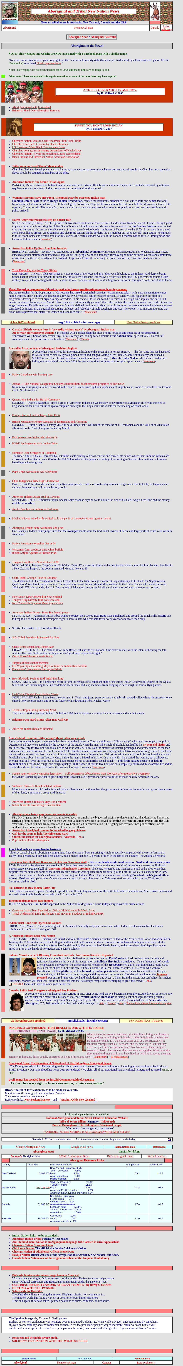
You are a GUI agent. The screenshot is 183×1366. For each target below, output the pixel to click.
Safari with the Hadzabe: (27, 1291)
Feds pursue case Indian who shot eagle (34, 437)
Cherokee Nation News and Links (32, 1245)
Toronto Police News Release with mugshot (149, 1003)
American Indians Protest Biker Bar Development (40, 612)
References (159, 1147)
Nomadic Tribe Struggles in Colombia (34, 452)
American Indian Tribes (27, 1238)
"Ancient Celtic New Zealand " (78, 1099)
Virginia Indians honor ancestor (30, 662)
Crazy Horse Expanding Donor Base (33, 646)
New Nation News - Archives (143, 322)
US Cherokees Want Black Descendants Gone (38, 147)
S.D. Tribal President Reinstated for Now (35, 637)
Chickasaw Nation (23, 1248)
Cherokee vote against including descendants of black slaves (46, 150)
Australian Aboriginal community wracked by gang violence (49, 830)
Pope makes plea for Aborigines (30, 840)
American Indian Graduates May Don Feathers (39, 801)
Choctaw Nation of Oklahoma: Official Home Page (43, 1251)
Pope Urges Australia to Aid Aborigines (34, 471)
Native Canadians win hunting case (32, 374)
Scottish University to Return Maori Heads (36, 628)
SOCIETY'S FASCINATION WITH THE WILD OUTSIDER (49, 1340)
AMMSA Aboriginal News (74, 1156)
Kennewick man (83, 27)
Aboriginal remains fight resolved (31, 107)
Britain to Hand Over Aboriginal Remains (36, 110)
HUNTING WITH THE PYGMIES (33, 1288)
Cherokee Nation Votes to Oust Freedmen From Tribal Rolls (46, 140)
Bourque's (16, 1156)
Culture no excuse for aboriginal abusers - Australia (43, 836)
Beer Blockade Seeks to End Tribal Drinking (37, 678)
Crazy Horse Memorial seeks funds (32, 656)
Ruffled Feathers (156, 1156)
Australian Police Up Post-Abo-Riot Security (39, 248)
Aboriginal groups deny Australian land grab (37, 527)
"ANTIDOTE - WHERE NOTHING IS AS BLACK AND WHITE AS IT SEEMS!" (87, 1131)
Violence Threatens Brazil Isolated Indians (36, 786)
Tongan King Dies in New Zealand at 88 (35, 562)
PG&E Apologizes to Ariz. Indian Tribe (34, 443)
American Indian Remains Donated (32, 728)
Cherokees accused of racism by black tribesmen (40, 144)
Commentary (100, 1056)
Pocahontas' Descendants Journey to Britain (37, 669)
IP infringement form (49, 63)
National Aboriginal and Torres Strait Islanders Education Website (87, 1117)
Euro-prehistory (166, 27)
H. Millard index (119, 1056)
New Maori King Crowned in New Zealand (37, 596)
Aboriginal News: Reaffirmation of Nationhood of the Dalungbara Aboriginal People (60, 1063)
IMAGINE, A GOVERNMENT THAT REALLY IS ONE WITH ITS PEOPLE (56, 1027)
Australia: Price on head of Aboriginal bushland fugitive (43, 348)
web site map (142, 1358)
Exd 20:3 (18, 984)
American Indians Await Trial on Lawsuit (36, 496)
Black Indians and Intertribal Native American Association (45, 156)
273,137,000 (43, 1187)
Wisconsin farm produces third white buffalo (37, 549)
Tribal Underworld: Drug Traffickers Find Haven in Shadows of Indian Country (57, 913)
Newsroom (18, 261)
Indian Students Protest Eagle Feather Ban (36, 805)
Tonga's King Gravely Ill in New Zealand (36, 599)
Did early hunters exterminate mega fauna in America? (45, 1275)
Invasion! (46, 239)
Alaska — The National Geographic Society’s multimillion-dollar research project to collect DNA (68, 383)
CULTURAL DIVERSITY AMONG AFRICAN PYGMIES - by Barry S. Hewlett (61, 1284)
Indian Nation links (125, 1147)
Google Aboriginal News (30, 1146)
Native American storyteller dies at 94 (34, 543)
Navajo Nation (21, 1254)
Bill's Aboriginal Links (120, 1156)
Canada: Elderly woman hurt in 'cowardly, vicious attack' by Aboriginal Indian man (63, 329)
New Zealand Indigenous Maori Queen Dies (37, 603)
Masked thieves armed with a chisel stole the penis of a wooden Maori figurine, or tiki (61, 518)
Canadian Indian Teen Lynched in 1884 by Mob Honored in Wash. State (53, 910)
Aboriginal (9, 27)
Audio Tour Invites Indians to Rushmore (35, 509)
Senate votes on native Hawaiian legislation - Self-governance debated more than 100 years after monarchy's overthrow (81, 773)
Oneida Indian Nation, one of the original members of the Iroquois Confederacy (60, 1258)
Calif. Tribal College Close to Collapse (34, 577)
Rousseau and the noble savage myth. (35, 1337)
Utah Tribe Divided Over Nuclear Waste (35, 694)
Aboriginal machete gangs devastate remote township (44, 814)
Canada (155, 27)
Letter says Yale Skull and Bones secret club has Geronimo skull (47, 862)
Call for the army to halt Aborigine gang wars (40, 833)
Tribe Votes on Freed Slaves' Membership (37, 166)
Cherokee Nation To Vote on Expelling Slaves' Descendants (46, 153)
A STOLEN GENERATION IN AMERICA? (110, 90)
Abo (80, 836)
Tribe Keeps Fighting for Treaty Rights (34, 270)
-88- (101, 1003)
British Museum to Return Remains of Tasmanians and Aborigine (49, 421)
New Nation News (103, 11)
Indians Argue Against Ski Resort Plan (34, 552)
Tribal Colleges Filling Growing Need (34, 709)
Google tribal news (82, 1146)
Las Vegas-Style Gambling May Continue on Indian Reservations (49, 666)
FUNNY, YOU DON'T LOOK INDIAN (99, 125)
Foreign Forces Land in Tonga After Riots (36, 415)
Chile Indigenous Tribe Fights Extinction (35, 480)
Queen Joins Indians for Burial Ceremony (36, 399)
